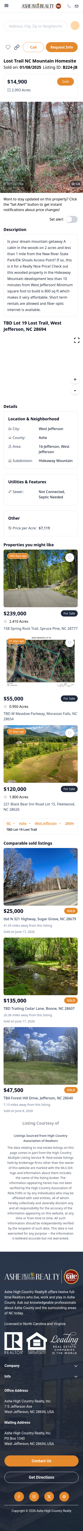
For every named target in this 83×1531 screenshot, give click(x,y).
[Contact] (77, 6)
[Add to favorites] (8, 47)
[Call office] (69, 6)
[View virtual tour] (13, 184)
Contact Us (41, 1461)
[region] (41, 366)
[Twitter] (49, 1497)
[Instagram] (34, 1497)
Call (33, 47)
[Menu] (6, 6)
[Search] (34, 26)
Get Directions (41, 1477)
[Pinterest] (64, 1497)
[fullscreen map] (76, 340)
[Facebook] (19, 1497)
